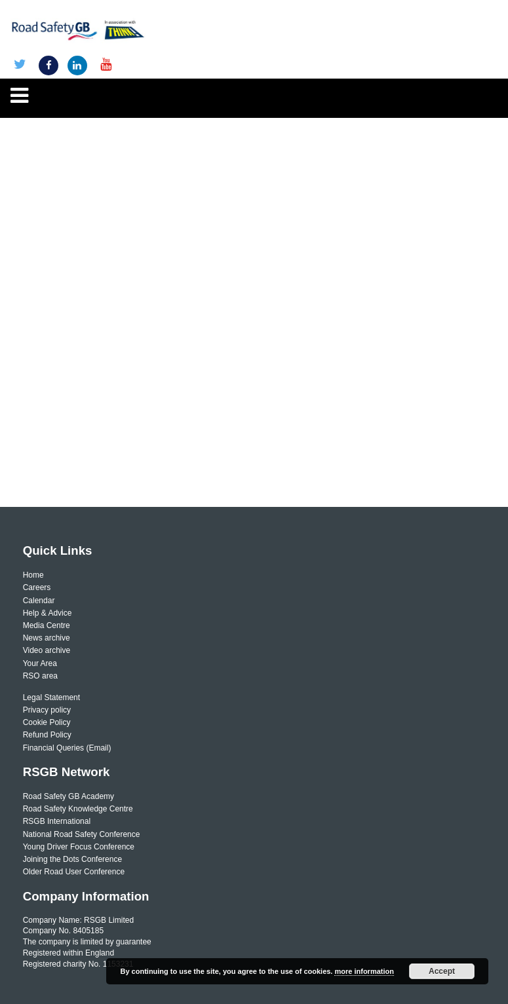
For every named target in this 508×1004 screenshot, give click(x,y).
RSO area (40, 675)
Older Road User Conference (74, 871)
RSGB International (56, 821)
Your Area (40, 663)
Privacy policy (47, 710)
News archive (46, 637)
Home (33, 575)
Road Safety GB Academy (68, 796)
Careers (37, 587)
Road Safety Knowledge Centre (78, 808)
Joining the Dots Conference (72, 859)
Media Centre (46, 625)
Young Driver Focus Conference (78, 846)
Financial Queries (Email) (67, 748)
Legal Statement (51, 697)
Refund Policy (47, 734)
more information (363, 971)
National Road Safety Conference (81, 834)
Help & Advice (47, 613)
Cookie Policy (47, 722)
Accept (442, 971)
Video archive (47, 650)
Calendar (39, 600)
